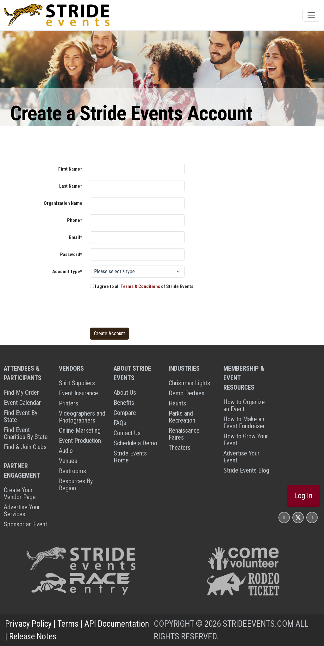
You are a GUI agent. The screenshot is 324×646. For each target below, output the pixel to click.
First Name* (70, 169)
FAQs (120, 423)
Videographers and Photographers (82, 417)
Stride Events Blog (246, 470)
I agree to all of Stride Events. (142, 286)
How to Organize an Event (244, 405)
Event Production (80, 440)
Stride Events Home (130, 456)
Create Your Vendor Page (20, 493)
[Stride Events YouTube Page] (312, 517)
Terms (67, 624)
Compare (125, 413)
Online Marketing (80, 430)
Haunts (177, 403)
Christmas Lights (189, 383)
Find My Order (21, 392)
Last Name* (70, 186)
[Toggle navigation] (311, 15)
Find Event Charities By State (26, 433)
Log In (303, 495)
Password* (71, 254)
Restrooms (72, 471)
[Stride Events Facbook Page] (284, 517)
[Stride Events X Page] (298, 517)
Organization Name (63, 203)
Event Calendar (22, 402)
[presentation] (138, 310)
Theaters (179, 447)
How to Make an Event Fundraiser (244, 422)
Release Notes (32, 636)
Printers (68, 403)
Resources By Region (76, 484)
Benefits (124, 402)
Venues (68, 461)
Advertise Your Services (22, 510)
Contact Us (127, 433)
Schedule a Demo (135, 443)
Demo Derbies (186, 393)
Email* (75, 237)
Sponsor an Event (25, 524)
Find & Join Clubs (25, 447)
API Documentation (116, 624)
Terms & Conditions (140, 286)
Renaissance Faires (184, 434)
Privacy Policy (28, 624)
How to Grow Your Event (245, 439)
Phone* (74, 220)
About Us (125, 392)
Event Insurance (78, 393)
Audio (66, 451)
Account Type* (67, 271)
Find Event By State (20, 416)
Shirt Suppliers (77, 383)
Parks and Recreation (182, 417)
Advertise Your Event (241, 456)
